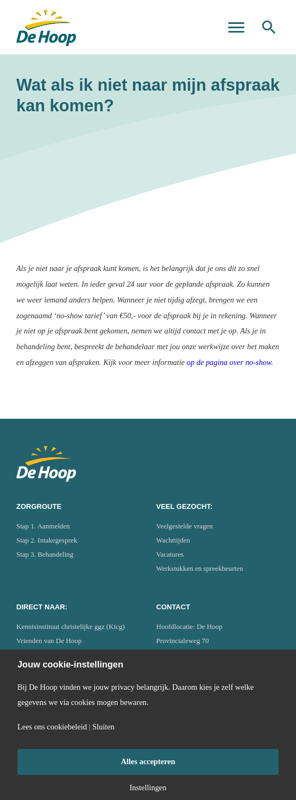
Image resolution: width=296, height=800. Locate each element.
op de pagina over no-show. (230, 362)
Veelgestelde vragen (184, 526)
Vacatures (170, 554)
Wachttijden (173, 540)
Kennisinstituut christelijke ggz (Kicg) (70, 626)
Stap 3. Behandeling (44, 554)
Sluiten (103, 726)
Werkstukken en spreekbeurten (199, 568)
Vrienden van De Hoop (48, 641)
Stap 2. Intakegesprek (46, 540)
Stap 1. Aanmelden (43, 526)
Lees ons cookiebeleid (52, 726)
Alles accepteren (148, 761)
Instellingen (148, 787)
